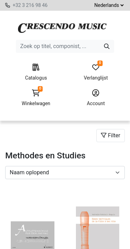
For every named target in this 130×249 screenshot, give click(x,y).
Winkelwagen (36, 98)
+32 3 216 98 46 (29, 5)
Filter (110, 135)
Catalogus (36, 72)
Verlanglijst (96, 72)
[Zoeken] (106, 46)
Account (96, 98)
